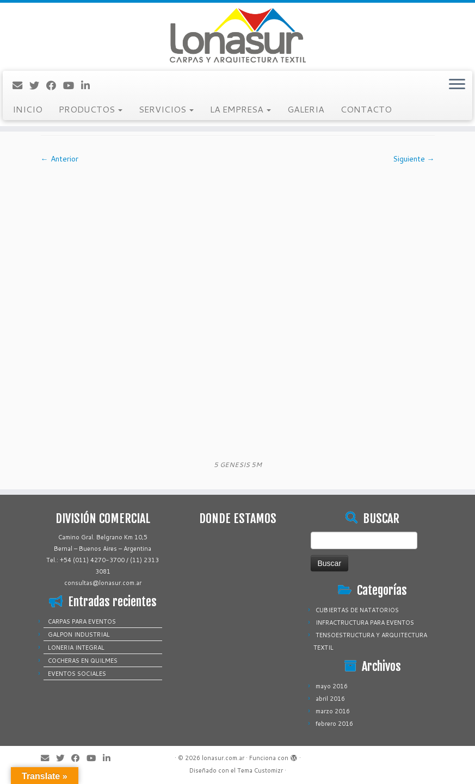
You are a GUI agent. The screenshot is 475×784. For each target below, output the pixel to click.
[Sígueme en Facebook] (54, 85)
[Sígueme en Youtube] (72, 85)
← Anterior (59, 158)
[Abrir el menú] (457, 85)
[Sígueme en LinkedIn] (89, 85)
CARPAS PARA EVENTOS (82, 621)
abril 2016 (330, 698)
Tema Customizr (260, 770)
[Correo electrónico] (21, 85)
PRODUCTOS (90, 109)
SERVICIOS (166, 109)
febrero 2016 (334, 723)
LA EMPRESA (240, 109)
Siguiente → (414, 158)
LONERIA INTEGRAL (76, 647)
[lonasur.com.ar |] (237, 35)
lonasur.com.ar (223, 758)
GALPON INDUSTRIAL (79, 634)
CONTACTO (366, 109)
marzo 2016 (333, 711)
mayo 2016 (332, 686)
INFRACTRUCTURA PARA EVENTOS (365, 622)
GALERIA (305, 109)
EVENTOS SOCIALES (77, 673)
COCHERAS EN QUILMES (83, 660)
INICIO (27, 109)
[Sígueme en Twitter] (37, 85)
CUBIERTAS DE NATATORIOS (357, 610)
